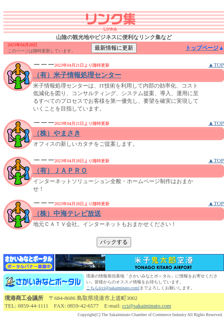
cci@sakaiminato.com (146, 305)
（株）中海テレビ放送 (67, 213)
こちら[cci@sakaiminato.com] (113, 287)
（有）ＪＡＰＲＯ (60, 170)
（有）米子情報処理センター (77, 75)
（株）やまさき (57, 133)
